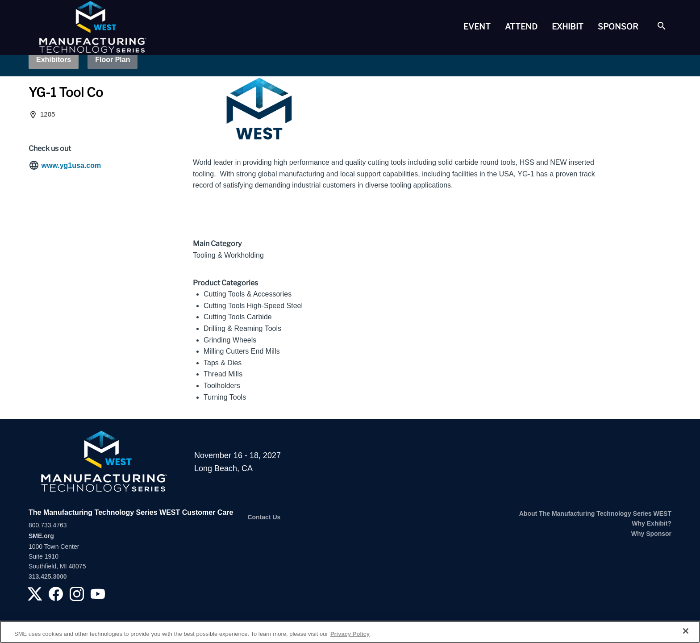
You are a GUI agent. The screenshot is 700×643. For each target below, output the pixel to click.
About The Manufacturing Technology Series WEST (595, 513)
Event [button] (477, 26)
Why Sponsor (651, 533)
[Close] (686, 631)
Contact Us (263, 517)
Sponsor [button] (618, 26)
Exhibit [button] (567, 26)
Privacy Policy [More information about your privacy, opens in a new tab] (350, 633)
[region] (350, 632)
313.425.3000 (48, 576)
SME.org (41, 535)
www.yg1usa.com (71, 165)
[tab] (477, 26)
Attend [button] (521, 26)
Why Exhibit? (651, 523)
